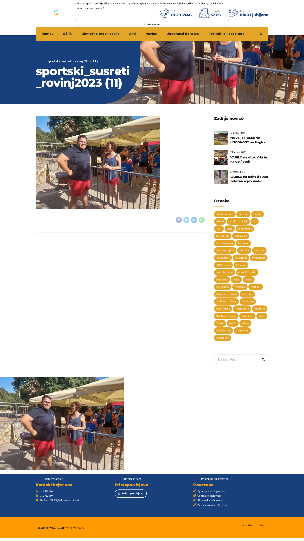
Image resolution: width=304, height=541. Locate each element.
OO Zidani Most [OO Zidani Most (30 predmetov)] (224, 272)
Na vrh (264, 525)
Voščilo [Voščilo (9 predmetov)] (232, 323)
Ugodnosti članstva (183, 34)
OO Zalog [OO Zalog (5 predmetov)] (241, 264)
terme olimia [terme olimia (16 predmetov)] (223, 308)
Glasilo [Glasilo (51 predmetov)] (220, 221)
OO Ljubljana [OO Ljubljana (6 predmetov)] (223, 257)
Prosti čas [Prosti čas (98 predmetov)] (256, 286)
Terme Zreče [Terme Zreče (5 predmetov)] (242, 308)
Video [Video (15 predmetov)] (262, 316)
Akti (132, 34)
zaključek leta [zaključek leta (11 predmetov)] (223, 330)
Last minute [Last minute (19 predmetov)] (241, 235)
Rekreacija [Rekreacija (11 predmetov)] (247, 294)
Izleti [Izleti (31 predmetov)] (229, 228)
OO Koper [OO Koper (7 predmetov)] (259, 250)
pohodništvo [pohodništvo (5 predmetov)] (222, 286)
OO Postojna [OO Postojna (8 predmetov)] (258, 257)
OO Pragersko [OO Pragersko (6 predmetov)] (223, 264)
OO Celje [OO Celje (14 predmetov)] (244, 250)
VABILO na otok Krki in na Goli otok (248, 159)
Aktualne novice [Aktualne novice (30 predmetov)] (224, 213)
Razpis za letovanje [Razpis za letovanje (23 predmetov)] (226, 294)
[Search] (263, 359)
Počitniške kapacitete (226, 34)
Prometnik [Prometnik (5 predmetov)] (240, 286)
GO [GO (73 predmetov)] (254, 221)
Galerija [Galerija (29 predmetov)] (258, 213)
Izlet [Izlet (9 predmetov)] (218, 228)
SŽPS (67, 34)
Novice (151, 34)
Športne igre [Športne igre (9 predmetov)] (222, 337)
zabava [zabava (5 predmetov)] (245, 323)
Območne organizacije (100, 34)
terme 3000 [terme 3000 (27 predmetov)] (248, 301)
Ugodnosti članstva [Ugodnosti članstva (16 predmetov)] (226, 316)
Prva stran (247, 525)
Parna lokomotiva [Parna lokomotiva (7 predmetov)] (247, 272)
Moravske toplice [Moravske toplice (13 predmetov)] (225, 250)
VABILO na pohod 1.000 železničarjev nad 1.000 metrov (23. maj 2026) (249, 179)
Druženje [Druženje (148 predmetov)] (243, 213)
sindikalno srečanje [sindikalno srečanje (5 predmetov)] (226, 301)
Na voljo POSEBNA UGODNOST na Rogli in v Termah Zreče (248, 140)
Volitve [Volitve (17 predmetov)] (220, 323)
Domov (47, 34)
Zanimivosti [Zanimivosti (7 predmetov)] (242, 330)
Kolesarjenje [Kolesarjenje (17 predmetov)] (222, 235)
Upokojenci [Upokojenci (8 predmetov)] (247, 316)
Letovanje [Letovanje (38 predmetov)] (243, 243)
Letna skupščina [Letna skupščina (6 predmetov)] (224, 243)
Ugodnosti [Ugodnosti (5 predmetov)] (259, 308)
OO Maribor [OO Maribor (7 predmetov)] (241, 257)
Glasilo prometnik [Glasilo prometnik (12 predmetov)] (238, 221)
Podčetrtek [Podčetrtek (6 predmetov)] (222, 279)
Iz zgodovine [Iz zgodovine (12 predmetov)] (245, 228)
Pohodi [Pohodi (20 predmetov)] (248, 279)
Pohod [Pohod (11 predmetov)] (236, 279)
